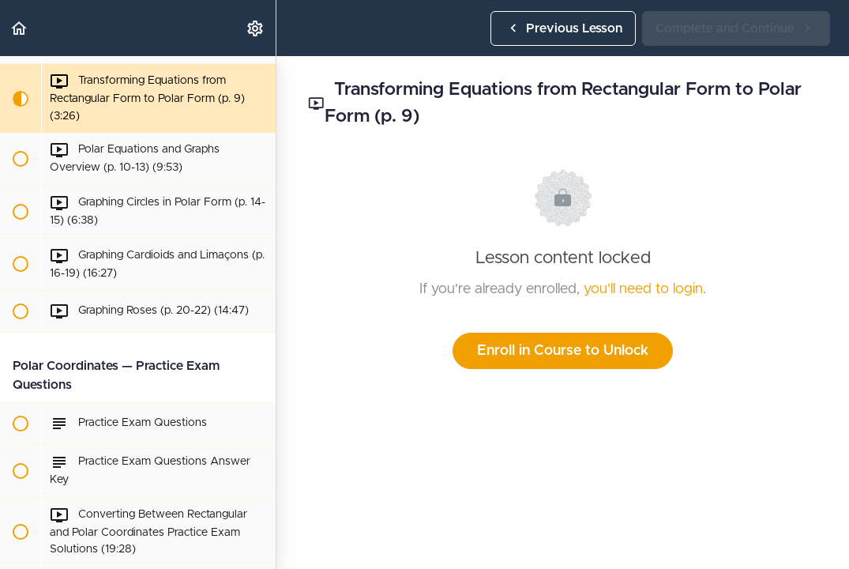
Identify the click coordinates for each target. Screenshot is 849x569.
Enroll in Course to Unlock (562, 351)
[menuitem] (256, 28)
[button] (19, 28)
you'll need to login (643, 289)
